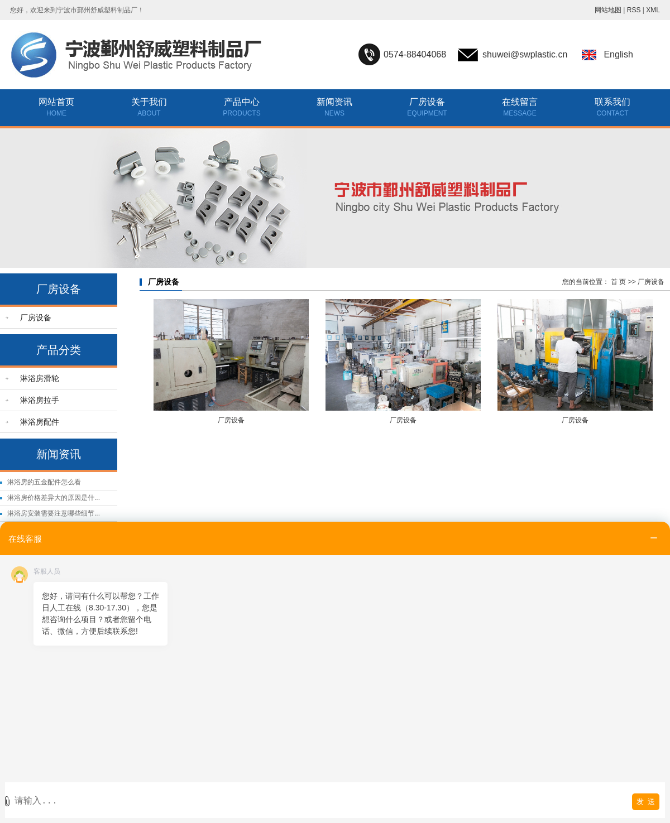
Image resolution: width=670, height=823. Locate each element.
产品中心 (242, 102)
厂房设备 (427, 102)
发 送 (645, 801)
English (618, 54)
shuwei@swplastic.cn (524, 54)
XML (653, 10)
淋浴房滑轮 (39, 378)
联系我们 (612, 102)
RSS (634, 10)
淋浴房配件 (39, 421)
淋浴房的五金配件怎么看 (44, 482)
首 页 (618, 282)
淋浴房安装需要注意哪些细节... (53, 513)
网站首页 (56, 102)
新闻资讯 (334, 102)
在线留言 (520, 102)
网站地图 (608, 10)
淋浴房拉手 (39, 400)
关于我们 (149, 102)
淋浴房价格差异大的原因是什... (53, 498)
